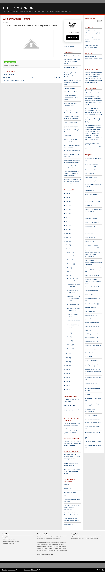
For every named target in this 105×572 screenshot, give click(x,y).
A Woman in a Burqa (69, 88)
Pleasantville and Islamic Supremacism (49, 538)
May (68, 333)
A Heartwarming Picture (16, 18)
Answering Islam (68, 524)
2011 (67, 249)
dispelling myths (89, 205)
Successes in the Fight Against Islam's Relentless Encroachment (72, 507)
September (70, 264)
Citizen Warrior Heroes (8, 539)
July (68, 271)
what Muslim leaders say (92, 432)
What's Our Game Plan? (70, 92)
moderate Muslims (90, 307)
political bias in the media (92, 322)
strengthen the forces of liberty (93, 377)
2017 (67, 225)
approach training (90, 181)
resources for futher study (92, 345)
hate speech (88, 241)
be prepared (88, 190)
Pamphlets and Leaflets (70, 122)
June (68, 275)
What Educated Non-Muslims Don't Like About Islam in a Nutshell (72, 61)
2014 (67, 237)
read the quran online (91, 334)
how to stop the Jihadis (91, 275)
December (70, 252)
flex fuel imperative (90, 230)
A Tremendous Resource (73, 320)
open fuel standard (90, 315)
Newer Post (6, 78)
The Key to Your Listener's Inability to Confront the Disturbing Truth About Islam (71, 111)
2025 (67, 193)
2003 (67, 381)
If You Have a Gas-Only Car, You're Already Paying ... (73, 298)
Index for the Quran (69, 405)
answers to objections (91, 177)
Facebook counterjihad (91, 218)
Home (31, 78)
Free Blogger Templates (9, 569)
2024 (67, 197)
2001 (67, 389)
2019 (67, 217)
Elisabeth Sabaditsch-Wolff (92, 215)
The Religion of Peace (70, 492)
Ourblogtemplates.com (30, 569)
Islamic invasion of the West (92, 298)
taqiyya (88, 121)
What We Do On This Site (71, 67)
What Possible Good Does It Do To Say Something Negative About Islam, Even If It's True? (72, 181)
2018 (67, 221)
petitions (87, 319)
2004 (67, 377)
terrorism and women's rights (93, 398)
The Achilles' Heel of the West (72, 150)
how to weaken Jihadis (91, 287)
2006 (67, 369)
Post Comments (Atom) (17, 80)
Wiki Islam (67, 495)
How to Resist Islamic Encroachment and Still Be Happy (71, 97)
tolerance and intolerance (92, 422)
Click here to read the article (45, 554)
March (69, 340)
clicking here (88, 34)
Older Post (56, 78)
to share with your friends (92, 419)
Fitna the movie (89, 226)
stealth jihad (88, 356)
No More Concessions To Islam (10, 541)
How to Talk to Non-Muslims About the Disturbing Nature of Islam (93, 281)
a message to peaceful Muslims (93, 158)
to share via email (90, 415)
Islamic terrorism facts (91, 304)
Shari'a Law (88, 352)
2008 (67, 361)
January (69, 348)
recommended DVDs (91, 341)
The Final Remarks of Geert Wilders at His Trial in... (73, 326)
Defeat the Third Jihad (8, 543)
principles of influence (91, 326)
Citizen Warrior (18, 8)
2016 (67, 229)
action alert (88, 173)
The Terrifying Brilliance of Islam (72, 56)
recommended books (91, 337)
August (69, 268)
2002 (67, 385)
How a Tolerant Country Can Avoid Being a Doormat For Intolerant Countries (71, 173)
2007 (67, 365)
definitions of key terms (91, 201)
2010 (67, 354)
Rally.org (96, 32)
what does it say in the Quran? (93, 426)
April (68, 337)
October (69, 260)
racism (87, 330)
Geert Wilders (89, 237)
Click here (72, 445)
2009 (67, 357)
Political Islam (67, 488)
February (69, 344)
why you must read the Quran (93, 445)
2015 (67, 233)
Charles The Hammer (91, 194)
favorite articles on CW (91, 222)
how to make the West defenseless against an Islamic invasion (93, 262)
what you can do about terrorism (93, 436)
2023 (67, 201)
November (70, 256)
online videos (89, 311)
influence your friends (91, 290)
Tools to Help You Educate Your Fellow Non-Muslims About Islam (72, 82)
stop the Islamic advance (92, 360)
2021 (67, 209)
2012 (67, 245)
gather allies (88, 233)
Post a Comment (8, 74)
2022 (67, 205)
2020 (67, 213)
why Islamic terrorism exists (92, 441)
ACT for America (89, 169)
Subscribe (72, 38)
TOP (103, 569)
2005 (67, 373)
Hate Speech (67, 135)
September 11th (89, 349)
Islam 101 (66, 484)
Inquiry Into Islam (7, 537)
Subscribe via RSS (69, 46)
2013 (67, 241)
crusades (88, 198)
